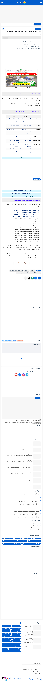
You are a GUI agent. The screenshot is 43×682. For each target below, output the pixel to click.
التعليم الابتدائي (17, 538)
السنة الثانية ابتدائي (31, 543)
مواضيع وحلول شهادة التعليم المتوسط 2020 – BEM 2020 (26, 216)
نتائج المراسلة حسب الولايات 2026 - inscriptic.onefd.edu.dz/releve (19, 467)
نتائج (7, 648)
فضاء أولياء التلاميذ (16, 648)
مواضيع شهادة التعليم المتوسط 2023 (16, 270)
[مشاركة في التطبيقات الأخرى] (25, 278)
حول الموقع (38, 665)
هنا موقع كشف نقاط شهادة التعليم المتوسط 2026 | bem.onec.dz (26, 511)
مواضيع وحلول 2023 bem (36, 272)
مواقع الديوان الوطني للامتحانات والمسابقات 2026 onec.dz (28, 420)
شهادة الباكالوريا (6, 641)
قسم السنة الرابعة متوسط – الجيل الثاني (31, 44)
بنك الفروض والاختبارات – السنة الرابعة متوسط (30, 46)
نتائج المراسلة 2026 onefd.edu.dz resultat (24, 443)
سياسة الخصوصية (37, 661)
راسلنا (39, 667)
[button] (35, 278)
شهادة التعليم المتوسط (15, 646)
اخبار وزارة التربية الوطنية (35, 531)
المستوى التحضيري (7, 638)
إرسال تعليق (36, 344)
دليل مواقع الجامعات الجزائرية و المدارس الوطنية (31, 669)
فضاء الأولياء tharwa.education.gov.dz (33, 523)
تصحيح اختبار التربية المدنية (13, 148)
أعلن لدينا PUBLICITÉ (36, 671)
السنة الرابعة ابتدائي (6, 636)
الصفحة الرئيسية (37, 659)
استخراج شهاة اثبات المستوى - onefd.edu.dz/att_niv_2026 (21, 480)
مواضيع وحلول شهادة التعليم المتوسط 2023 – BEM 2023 (26, 210)
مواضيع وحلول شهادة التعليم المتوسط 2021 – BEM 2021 (26, 214)
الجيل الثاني (21, 540)
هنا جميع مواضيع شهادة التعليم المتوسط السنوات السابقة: (28, 48)
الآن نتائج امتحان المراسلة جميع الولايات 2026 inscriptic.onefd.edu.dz (19, 461)
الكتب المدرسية (17, 638)
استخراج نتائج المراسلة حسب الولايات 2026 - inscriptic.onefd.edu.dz (19, 455)
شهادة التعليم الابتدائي (16, 643)
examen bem (19, 272)
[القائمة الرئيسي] (41, 2)
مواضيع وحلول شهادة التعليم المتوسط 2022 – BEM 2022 (26, 212)
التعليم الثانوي (7, 538)
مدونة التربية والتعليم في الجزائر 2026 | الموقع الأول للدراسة (23, 679)
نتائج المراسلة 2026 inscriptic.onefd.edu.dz (24, 486)
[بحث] (2, 2)
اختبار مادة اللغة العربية (26, 129)
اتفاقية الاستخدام (37, 663)
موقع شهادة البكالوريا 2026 (35, 525)
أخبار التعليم (33, 270)
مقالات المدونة (37, 673)
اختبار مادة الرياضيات (26, 118)
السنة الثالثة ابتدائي (9, 540)
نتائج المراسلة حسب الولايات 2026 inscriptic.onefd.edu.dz (21, 449)
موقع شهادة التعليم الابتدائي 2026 (34, 529)
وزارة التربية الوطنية (26, 272)
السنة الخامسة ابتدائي (12, 543)
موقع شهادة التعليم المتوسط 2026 (34, 527)
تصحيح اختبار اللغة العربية (13, 129)
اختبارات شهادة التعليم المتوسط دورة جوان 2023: (30, 41)
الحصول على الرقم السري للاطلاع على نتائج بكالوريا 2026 (21, 473)
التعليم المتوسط (34, 540)
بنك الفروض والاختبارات (15, 641)
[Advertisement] (21, 14)
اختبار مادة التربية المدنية (25, 148)
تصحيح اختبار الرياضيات (13, 118)
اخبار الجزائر (27, 270)
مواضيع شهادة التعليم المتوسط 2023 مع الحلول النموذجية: (28, 43)
